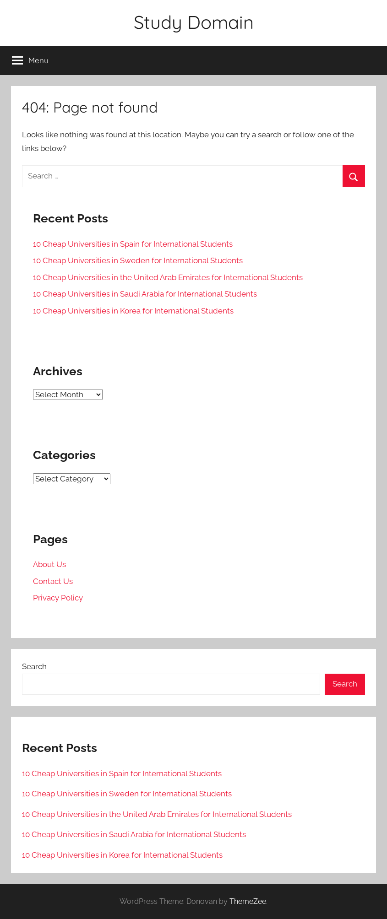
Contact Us (53, 581)
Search (34, 666)
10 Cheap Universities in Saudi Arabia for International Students (145, 293)
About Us (49, 564)
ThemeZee (247, 901)
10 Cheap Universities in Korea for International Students (133, 310)
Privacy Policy (58, 597)
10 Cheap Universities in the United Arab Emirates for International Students (168, 277)
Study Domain (194, 22)
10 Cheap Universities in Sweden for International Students (138, 260)
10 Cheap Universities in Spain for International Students (133, 244)
